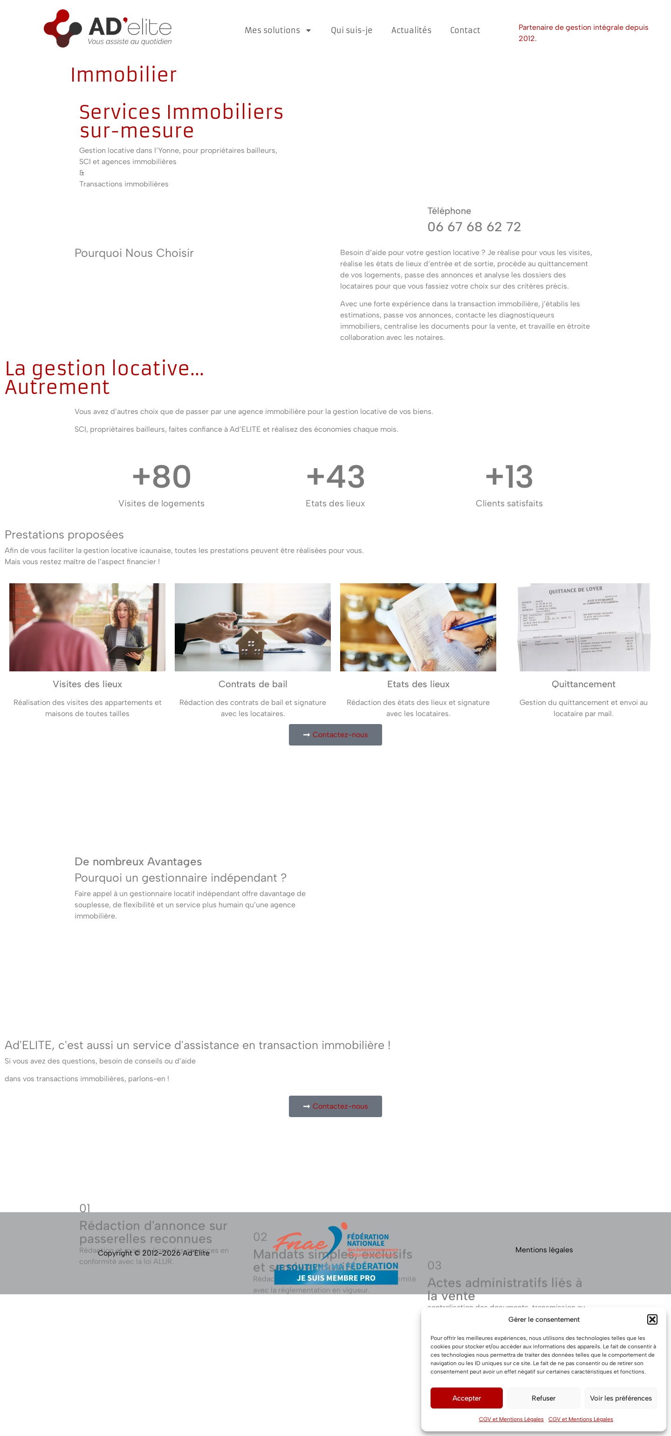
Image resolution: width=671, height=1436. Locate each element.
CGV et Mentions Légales (511, 1419)
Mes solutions (278, 30)
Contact (465, 30)
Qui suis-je (352, 30)
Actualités (411, 30)
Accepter (466, 1398)
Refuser (543, 1398)
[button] (652, 1319)
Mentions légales (544, 1249)
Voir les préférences (621, 1398)
